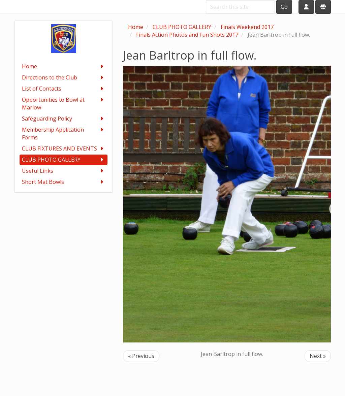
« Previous (141, 356)
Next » (318, 356)
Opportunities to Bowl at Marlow (63, 103)
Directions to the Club (63, 77)
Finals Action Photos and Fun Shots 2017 (187, 34)
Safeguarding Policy (63, 119)
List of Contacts (63, 89)
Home (63, 66)
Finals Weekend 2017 (247, 27)
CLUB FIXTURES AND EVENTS (63, 149)
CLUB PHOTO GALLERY (63, 160)
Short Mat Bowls (63, 182)
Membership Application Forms (63, 133)
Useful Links (63, 171)
